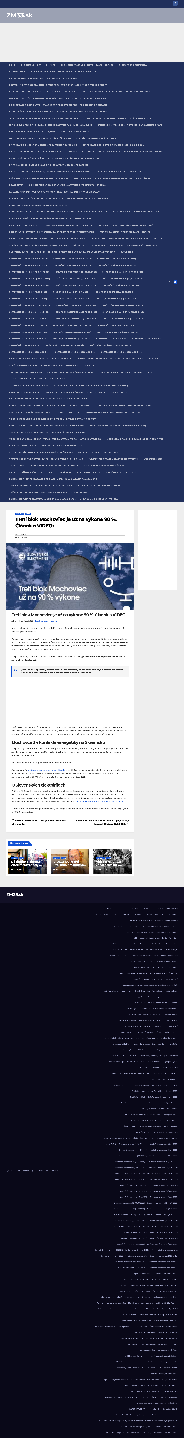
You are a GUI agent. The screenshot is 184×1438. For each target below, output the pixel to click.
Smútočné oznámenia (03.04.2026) (72, 258)
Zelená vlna (64, 472)
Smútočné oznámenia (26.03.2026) (28, 332)
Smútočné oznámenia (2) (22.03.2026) (29, 319)
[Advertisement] (92, 42)
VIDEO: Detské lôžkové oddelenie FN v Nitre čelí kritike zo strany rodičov (52, 419)
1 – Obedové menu (31, 65)
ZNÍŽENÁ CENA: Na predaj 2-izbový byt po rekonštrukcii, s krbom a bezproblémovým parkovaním (64, 486)
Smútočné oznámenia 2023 (147, 339)
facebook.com (42, 621)
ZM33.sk (19, 15)
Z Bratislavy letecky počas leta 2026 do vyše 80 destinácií (43, 465)
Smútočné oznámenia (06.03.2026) (28, 265)
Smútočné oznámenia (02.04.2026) (28, 258)
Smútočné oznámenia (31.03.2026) (72, 339)
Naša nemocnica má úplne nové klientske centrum (38, 178)
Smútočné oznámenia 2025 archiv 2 (29, 352)
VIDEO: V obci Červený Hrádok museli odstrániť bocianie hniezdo (47, 432)
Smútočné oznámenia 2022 (111, 339)
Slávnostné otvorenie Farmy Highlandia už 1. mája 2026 (124, 245)
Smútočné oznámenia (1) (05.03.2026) (29, 272)
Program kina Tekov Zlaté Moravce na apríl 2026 (119, 238)
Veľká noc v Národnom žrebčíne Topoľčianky (125, 405)
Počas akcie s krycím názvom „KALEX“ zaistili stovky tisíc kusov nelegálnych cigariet (59, 198)
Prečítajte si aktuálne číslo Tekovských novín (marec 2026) (118, 225)
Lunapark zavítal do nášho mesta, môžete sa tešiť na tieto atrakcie (49, 132)
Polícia (14, 858)
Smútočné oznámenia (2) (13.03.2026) (123, 305)
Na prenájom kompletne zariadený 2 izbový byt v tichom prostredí (48, 165)
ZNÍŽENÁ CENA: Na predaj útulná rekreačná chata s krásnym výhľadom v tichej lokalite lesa (63, 499)
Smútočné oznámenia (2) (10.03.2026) (76, 305)
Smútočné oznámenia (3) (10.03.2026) (117, 332)
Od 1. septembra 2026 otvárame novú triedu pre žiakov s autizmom (68, 185)
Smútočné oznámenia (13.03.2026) (115, 292)
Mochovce (20, 513)
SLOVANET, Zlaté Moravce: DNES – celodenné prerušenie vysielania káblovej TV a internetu (62, 252)
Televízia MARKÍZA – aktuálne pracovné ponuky (125, 372)
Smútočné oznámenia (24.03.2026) (72, 325)
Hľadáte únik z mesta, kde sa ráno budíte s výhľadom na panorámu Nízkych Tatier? (58, 111)
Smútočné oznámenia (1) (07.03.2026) (76, 272)
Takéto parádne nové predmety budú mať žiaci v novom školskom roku (51, 372)
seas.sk (54, 621)
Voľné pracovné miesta (22, 446)
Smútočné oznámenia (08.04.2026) (116, 265)
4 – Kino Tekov (17, 71)
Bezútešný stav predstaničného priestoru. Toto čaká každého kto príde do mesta (58, 85)
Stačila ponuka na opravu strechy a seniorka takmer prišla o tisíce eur (51, 365)
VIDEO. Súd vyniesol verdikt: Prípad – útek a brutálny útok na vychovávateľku (55, 439)
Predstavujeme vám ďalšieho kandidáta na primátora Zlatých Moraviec (51, 232)
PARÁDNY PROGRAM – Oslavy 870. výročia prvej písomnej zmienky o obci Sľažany (55, 192)
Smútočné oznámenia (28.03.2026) (72, 332)
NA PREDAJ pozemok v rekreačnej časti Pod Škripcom (114, 145)
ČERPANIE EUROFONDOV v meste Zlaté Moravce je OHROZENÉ (43, 91)
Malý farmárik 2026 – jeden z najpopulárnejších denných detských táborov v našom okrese (63, 138)
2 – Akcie (51, 65)
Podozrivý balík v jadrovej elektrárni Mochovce (38, 205)
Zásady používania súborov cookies (30, 472)
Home (12, 65)
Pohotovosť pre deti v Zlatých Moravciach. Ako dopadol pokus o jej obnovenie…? (58, 212)
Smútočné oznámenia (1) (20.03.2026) (122, 278)
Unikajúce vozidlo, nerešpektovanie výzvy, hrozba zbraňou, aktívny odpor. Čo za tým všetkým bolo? (69, 392)
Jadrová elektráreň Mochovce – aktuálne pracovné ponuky (44, 118)
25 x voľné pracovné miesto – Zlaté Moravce (87, 65)
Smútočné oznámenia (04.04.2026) (116, 258)
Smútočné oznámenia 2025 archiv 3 (75, 352)
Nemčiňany (100, 858)
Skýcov (56, 858)
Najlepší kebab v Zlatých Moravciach (120, 172)
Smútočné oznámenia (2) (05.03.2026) (116, 299)
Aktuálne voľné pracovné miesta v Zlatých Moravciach (64, 71)
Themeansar (53, 1171)
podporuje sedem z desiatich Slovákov (47, 770)
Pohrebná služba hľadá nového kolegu (136, 212)
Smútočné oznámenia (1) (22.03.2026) (29, 285)
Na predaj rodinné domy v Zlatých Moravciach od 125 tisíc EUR (46, 152)
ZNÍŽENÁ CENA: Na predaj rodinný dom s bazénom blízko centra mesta (49, 492)
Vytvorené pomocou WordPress (19, 1171)
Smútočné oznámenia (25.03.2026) (115, 325)
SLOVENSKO (127, 252)
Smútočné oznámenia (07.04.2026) (72, 265)
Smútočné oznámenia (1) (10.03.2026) (122, 272)
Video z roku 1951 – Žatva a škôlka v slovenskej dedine (40, 412)
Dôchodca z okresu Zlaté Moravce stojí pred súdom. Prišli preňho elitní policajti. (58, 105)
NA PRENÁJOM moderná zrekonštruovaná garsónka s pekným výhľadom (50, 172)
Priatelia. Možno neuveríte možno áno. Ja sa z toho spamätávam (47, 238)
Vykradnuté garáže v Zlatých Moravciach (113, 459)
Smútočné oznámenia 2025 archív (64, 345)
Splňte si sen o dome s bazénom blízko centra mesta (40, 359)
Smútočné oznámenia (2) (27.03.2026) (76, 319)
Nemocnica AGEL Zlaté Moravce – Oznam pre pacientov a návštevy (111, 178)
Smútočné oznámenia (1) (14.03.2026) (29, 278)
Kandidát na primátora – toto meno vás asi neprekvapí (129, 125)
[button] (170, 282)
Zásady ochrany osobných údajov (104, 465)
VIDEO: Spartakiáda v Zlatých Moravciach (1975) (118, 425)
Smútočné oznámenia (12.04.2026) (71, 292)
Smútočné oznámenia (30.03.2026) (28, 339)
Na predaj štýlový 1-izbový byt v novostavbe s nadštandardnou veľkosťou (54, 158)
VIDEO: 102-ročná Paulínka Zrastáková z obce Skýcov (109, 412)
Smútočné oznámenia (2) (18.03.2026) (76, 312)
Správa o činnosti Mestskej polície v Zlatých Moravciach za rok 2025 (117, 359)
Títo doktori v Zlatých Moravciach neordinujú (37, 379)
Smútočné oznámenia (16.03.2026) (71, 299)
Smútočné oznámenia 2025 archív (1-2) (111, 345)
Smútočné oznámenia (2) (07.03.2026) (30, 305)
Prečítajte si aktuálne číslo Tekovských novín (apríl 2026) (43, 225)
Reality (158, 238)
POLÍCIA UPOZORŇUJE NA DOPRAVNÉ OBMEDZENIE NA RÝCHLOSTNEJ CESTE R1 (50, 218)
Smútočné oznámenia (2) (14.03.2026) (29, 312)
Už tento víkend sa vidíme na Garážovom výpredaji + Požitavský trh (48, 399)
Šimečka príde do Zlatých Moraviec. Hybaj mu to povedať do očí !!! (48, 245)
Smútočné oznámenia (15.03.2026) (28, 299)
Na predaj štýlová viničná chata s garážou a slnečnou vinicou (125, 152)
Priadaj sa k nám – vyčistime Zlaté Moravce (125, 232)
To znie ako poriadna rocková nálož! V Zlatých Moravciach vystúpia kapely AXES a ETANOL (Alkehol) (68, 385)
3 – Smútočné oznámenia (133, 65)
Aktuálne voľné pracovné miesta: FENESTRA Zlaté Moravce (43, 78)
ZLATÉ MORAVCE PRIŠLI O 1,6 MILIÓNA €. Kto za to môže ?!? (109, 472)
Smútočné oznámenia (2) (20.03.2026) (123, 312)
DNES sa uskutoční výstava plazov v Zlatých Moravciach (116, 91)
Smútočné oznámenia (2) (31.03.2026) (123, 319)
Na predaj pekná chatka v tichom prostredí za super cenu (43, 145)
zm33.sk (22, 534)
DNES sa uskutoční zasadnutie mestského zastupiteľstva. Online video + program (57, 98)
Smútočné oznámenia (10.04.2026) (121, 285)
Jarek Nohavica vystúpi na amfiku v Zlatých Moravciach (118, 118)
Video (28, 513)
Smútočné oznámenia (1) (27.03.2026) (76, 285)
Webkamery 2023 (153, 459)
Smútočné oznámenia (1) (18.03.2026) (76, 278)
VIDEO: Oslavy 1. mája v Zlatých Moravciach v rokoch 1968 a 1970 (46, 425)
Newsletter (16, 185)
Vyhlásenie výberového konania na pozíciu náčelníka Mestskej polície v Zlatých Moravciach (63, 452)
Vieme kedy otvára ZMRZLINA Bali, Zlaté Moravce (135, 439)
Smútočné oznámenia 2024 (24, 345)
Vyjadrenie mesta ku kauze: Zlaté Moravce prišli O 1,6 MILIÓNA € (46, 459)
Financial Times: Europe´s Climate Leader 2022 (99, 801)
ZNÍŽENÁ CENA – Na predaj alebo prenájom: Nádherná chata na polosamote (53, 479)
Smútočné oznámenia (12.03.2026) (28, 292)
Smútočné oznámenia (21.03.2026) (28, 325)
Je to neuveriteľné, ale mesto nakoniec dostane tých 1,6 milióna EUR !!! (50, 125)
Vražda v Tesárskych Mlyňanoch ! (62, 446)
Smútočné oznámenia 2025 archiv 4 (121, 352)
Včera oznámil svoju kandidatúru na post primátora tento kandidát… (51, 405)
